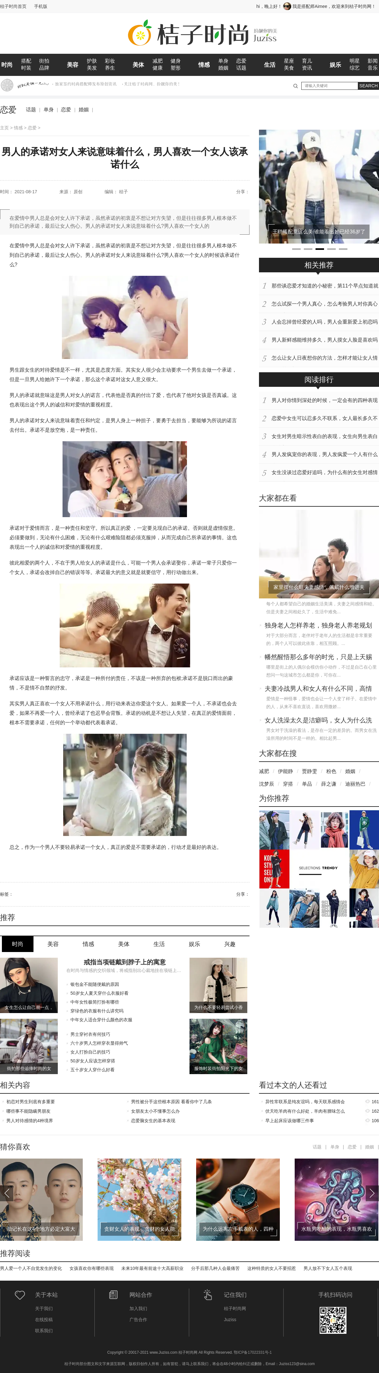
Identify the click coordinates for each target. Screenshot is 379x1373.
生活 (269, 65)
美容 (72, 65)
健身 (176, 61)
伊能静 (285, 771)
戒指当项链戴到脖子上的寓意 (125, 962)
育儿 (307, 61)
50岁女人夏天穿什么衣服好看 (99, 993)
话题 (241, 68)
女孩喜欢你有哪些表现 (91, 1268)
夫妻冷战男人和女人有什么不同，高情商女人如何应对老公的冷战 (318, 689)
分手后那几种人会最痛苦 (215, 1268)
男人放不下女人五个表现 (328, 1268)
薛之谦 (328, 784)
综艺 (355, 68)
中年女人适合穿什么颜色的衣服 (101, 1019)
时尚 (7, 65)
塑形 (176, 68)
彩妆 (110, 61)
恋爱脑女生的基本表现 (153, 1120)
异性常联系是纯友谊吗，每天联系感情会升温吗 (305, 1102)
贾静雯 (309, 771)
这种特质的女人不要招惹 (271, 1268)
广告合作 (138, 1319)
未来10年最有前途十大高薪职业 (152, 1268)
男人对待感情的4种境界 (29, 1120)
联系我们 (44, 1330)
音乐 (373, 68)
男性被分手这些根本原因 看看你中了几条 (171, 1101)
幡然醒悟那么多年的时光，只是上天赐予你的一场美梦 (318, 657)
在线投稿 (44, 1319)
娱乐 (335, 65)
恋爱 (241, 61)
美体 (138, 65)
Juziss (230, 1319)
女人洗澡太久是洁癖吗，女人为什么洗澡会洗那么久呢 (318, 721)
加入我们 (138, 1308)
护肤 (92, 61)
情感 (204, 65)
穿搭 (288, 784)
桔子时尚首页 (13, 6)
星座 (289, 61)
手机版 (40, 6)
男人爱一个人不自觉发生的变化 (31, 1268)
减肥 (158, 61)
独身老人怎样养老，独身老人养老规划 (318, 625)
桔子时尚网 (235, 1308)
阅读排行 (319, 379)
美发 (92, 68)
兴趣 (230, 944)
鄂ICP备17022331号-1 (253, 1352)
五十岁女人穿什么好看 (92, 1069)
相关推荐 (319, 265)
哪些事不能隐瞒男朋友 (28, 1111)
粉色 (331, 771)
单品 (307, 784)
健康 (158, 68)
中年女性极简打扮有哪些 (94, 1002)
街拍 (44, 61)
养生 (110, 68)
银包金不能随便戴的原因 (94, 984)
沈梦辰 (266, 784)
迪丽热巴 (355, 784)
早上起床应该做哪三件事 (289, 1120)
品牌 (44, 68)
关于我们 (44, 1308)
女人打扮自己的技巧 (90, 1051)
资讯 (307, 68)
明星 (355, 61)
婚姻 (223, 68)
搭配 (26, 61)
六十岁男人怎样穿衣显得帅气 (99, 1043)
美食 (289, 68)
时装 (26, 68)
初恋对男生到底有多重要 (30, 1101)
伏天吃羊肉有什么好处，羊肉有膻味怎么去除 (305, 1112)
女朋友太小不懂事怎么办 (155, 1111)
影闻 (373, 61)
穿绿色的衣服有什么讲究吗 (96, 1010)
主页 (4, 127)
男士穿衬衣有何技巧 (90, 1034)
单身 (223, 61)
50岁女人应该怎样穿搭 (92, 1060)
